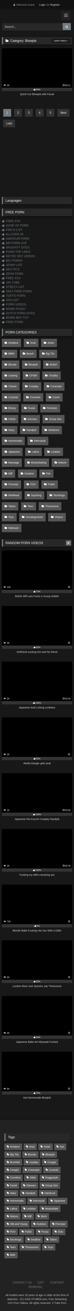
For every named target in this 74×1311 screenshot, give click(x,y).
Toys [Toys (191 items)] (50, 1247)
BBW (11, 353)
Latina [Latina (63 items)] (13, 1208)
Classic (12, 386)
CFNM (33, 375)
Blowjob (33, 364)
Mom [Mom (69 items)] (44, 1216)
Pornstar (13, 484)
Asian (51, 342)
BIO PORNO (12, 260)
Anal (33, 342)
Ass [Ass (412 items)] (62, 1146)
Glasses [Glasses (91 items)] (31, 1185)
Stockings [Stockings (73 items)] (15, 1239)
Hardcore (53, 430)
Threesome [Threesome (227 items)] (31, 1247)
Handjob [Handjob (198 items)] (30, 1193)
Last (9, 123)
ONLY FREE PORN (17, 291)
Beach (30, 353)
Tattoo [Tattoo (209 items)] (53, 1239)
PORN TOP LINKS (16, 251)
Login (42, 4)
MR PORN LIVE (14, 243)
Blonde (12, 364)
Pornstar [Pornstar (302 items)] (60, 1224)
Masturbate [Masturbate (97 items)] (51, 1208)
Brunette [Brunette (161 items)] (15, 1162)
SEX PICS (10, 269)
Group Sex (55, 419)
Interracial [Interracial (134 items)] (38, 1200)
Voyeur (59, 517)
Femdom (52, 408)
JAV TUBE (11, 282)
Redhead (13, 495)
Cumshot (35, 397)
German (32, 419)
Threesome (52, 506)
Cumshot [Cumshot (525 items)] (15, 1177)
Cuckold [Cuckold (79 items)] (53, 1169)
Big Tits (50, 353)
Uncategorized (34, 517)
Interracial (39, 440)
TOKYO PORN (13, 295)
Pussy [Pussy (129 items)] (45, 1231)
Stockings (59, 495)
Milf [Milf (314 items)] (29, 1216)
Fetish (12, 419)
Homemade (15, 440)
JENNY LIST (12, 265)
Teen (30, 506)
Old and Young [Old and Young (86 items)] (18, 1224)
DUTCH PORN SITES (18, 313)
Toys (11, 517)
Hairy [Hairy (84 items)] (13, 1193)
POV (33, 484)
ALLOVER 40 (12, 234)
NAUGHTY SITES (15, 247)
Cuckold (13, 397)
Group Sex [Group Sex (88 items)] (51, 1185)
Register (55, 4)
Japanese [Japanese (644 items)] (59, 1200)
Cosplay (33, 386)
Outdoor (29, 473)
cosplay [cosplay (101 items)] (33, 1162)
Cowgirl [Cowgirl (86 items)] (14, 1169)
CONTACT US (22, 1282)
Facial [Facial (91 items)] (13, 1185)
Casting (12, 375)
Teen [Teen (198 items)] (13, 1247)
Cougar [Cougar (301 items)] (51, 1162)
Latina (35, 451)
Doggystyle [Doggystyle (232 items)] (51, 1177)
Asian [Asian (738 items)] (47, 1146)
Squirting (36, 495)
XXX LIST (10, 300)
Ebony (12, 408)
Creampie (56, 386)
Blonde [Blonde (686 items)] (32, 1154)
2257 (41, 1282)
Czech (56, 397)
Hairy (11, 430)
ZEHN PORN (12, 273)
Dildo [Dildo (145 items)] (33, 1177)
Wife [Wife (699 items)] (12, 1254)
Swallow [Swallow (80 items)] (35, 1239)
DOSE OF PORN (15, 225)
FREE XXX (11, 221)
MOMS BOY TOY (15, 317)
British (53, 364)
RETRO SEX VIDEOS (18, 256)
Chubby (53, 375)
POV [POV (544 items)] (12, 1231)
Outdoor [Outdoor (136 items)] (41, 1224)
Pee (48, 473)
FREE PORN (12, 322)
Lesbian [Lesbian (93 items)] (31, 1208)
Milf (10, 473)
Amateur (13, 342)
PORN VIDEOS (14, 304)
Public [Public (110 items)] (28, 1231)
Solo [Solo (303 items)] (60, 1231)
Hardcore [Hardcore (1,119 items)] (50, 1193)
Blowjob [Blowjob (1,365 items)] (50, 1154)
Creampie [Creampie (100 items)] (33, 1169)
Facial (31, 408)
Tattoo (12, 506)
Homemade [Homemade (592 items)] (16, 1200)
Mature (62, 462)
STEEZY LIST (13, 286)
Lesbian (55, 451)
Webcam (13, 528)
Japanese (14, 451)
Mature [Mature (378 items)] (14, 1216)
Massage (13, 462)
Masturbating (38, 462)
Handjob (31, 430)
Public (51, 484)
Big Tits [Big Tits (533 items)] (14, 1154)
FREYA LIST (12, 229)
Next (63, 112)
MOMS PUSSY (14, 308)
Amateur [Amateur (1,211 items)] (15, 1146)
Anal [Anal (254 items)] (31, 1146)
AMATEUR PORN (15, 238)
